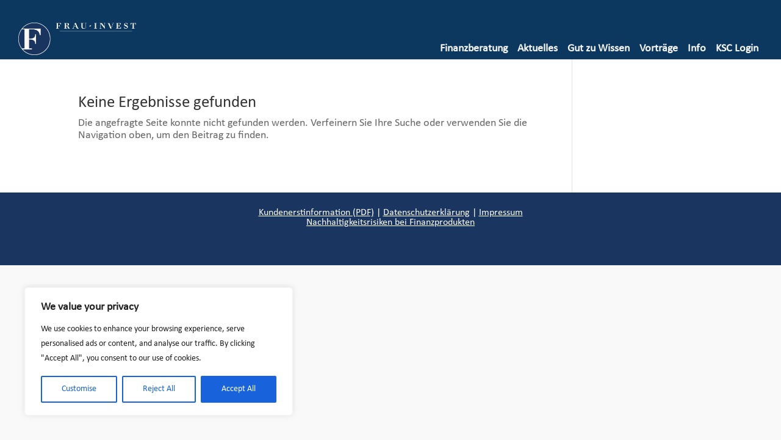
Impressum (501, 213)
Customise (79, 389)
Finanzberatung (474, 48)
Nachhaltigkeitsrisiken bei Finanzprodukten (390, 222)
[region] (158, 351)
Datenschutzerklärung (426, 213)
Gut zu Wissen (598, 48)
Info (697, 48)
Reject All (159, 389)
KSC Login (737, 48)
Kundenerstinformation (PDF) (316, 213)
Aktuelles (537, 48)
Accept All (238, 389)
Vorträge (658, 48)
